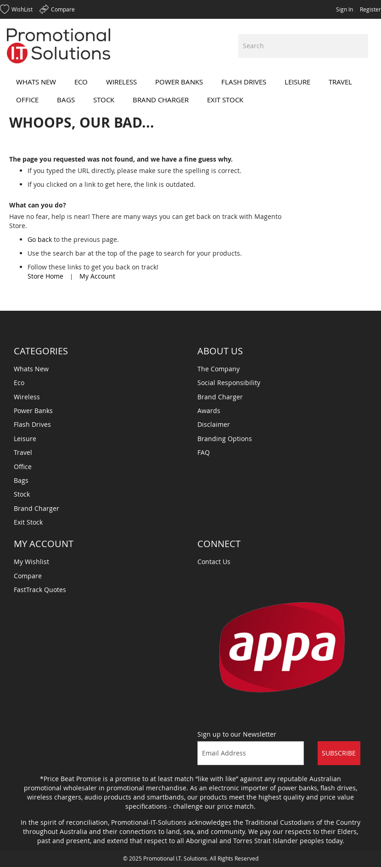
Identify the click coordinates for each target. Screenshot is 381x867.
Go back (40, 239)
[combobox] (303, 46)
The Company (218, 368)
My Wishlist (31, 561)
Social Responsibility (228, 382)
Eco (19, 382)
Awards (208, 410)
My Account (97, 276)
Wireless (27, 396)
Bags (21, 480)
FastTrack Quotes (40, 589)
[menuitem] (36, 82)
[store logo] (58, 45)
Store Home (45, 276)
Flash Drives (32, 424)
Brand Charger (36, 508)
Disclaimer (213, 424)
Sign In (344, 9)
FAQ (203, 452)
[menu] (190, 91)
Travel (23, 452)
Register (370, 9)
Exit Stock (28, 522)
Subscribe (339, 753)
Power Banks (33, 410)
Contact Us (213, 561)
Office (23, 466)
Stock (22, 494)
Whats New (31, 368)
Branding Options (224, 438)
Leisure (25, 438)
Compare (28, 575)
